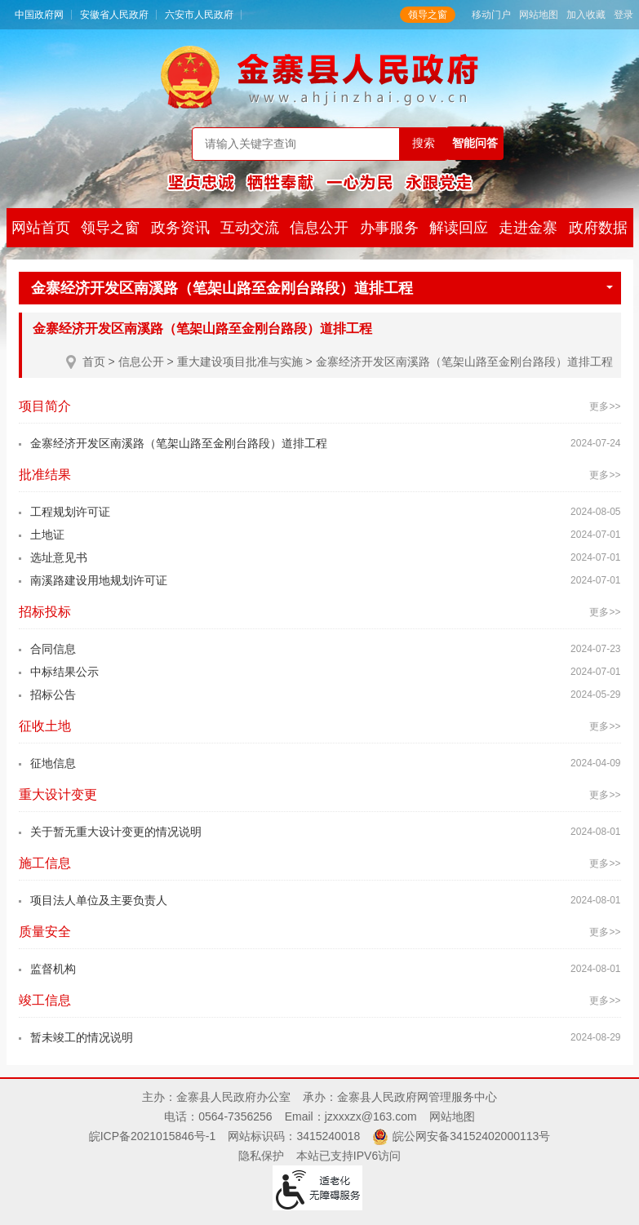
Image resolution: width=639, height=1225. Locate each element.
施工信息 (45, 863)
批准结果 (45, 475)
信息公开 (319, 228)
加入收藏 (586, 14)
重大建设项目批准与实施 (240, 361)
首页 (93, 361)
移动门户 (491, 14)
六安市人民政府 (199, 14)
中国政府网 (39, 14)
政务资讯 (180, 228)
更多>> (604, 406)
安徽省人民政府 (114, 14)
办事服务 (389, 228)
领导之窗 (427, 14)
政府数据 (598, 228)
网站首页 (40, 228)
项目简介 (45, 406)
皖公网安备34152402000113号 (471, 1136)
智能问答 (475, 142)
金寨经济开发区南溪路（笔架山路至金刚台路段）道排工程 (322, 288)
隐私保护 (261, 1155)
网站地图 (538, 14)
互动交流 (249, 228)
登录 (623, 14)
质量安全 (45, 932)
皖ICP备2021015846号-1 (152, 1136)
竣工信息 (45, 1000)
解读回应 (458, 228)
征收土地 (45, 726)
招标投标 (45, 612)
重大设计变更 (58, 794)
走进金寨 (528, 228)
